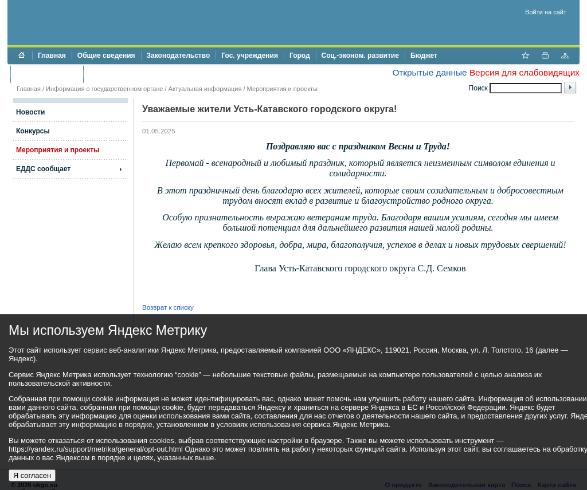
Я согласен (32, 475)
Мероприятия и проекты (282, 88)
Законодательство (178, 56)
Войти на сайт (545, 12)
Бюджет (423, 56)
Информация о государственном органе (104, 88)
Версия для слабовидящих (524, 72)
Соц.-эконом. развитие (360, 56)
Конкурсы (33, 131)
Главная (52, 56)
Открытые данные (429, 72)
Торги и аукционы (46, 74)
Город (299, 56)
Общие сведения (106, 56)
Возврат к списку (168, 307)
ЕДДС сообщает (43, 169)
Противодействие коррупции (138, 74)
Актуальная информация (205, 88)
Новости (30, 112)
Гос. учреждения (249, 56)
